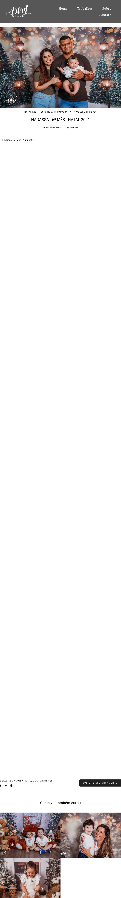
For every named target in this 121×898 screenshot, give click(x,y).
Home (63, 8)
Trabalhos (85, 8)
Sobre (106, 8)
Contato (105, 15)
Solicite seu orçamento (100, 783)
